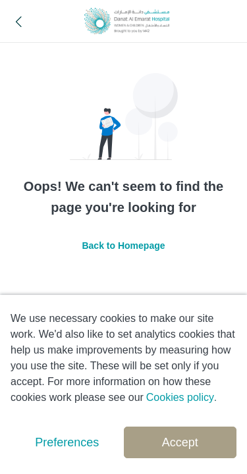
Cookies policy (180, 397)
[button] (19, 21)
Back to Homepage (123, 245)
